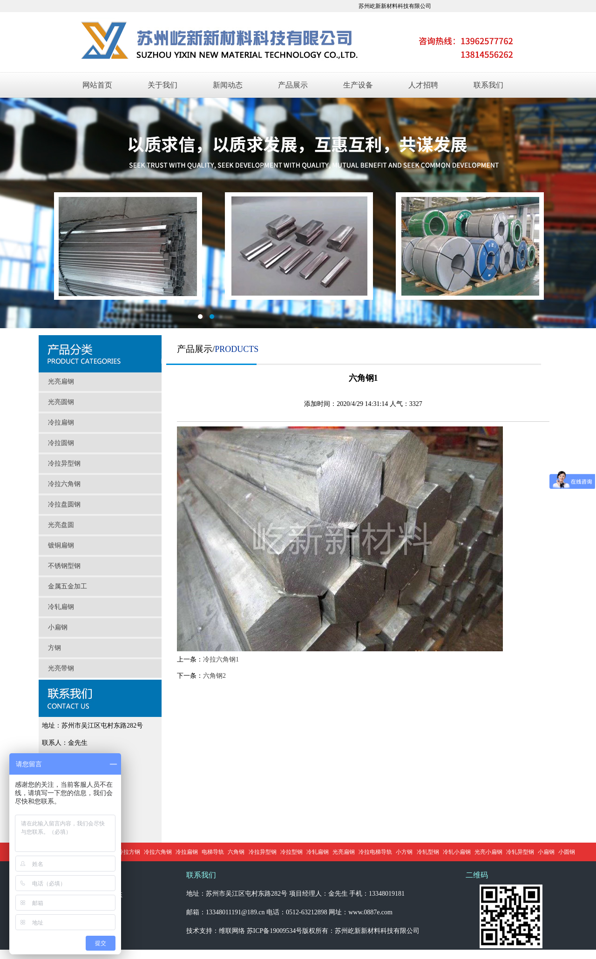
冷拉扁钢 (61, 422)
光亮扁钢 (61, 381)
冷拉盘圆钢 (64, 504)
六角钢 (236, 852)
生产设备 (358, 85)
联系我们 (488, 85)
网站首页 (97, 85)
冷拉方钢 (129, 852)
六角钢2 (214, 675)
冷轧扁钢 (61, 606)
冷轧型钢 (428, 852)
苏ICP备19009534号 (275, 930)
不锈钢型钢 (64, 565)
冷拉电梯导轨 (375, 852)
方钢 (54, 647)
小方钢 (404, 852)
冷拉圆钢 (61, 442)
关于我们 (162, 85)
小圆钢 (566, 852)
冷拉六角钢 (64, 483)
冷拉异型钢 (64, 463)
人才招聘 (423, 85)
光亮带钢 (61, 668)
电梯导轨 (213, 852)
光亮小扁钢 (488, 852)
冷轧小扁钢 (457, 852)
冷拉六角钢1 (221, 659)
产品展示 (293, 85)
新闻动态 (228, 85)
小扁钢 (58, 627)
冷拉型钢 (291, 852)
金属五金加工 (67, 586)
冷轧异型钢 (520, 852)
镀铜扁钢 (61, 545)
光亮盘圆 (61, 524)
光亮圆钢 (61, 401)
